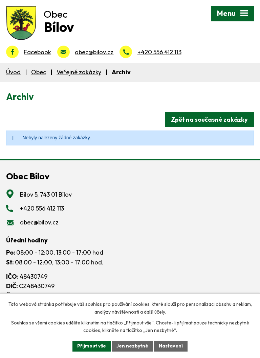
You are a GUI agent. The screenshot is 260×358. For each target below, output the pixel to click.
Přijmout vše (91, 346)
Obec (38, 72)
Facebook (37, 52)
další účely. (155, 312)
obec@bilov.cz (94, 52)
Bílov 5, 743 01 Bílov (46, 194)
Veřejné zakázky (79, 72)
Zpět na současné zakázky (209, 119)
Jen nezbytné (132, 346)
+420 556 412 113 (159, 52)
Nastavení (171, 346)
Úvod (13, 72)
